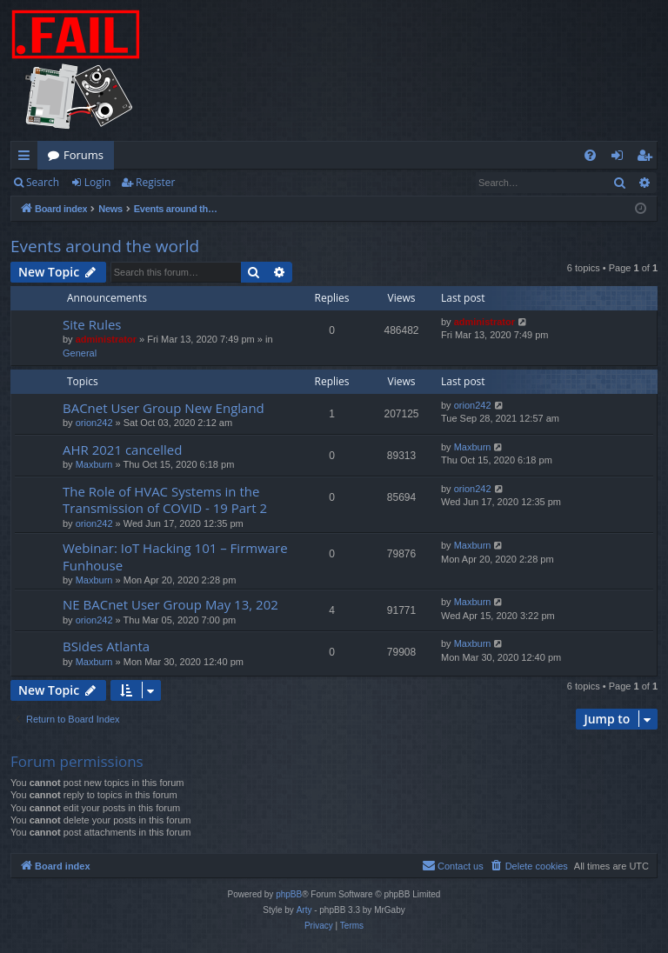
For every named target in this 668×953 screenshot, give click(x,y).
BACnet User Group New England (163, 408)
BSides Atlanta (106, 646)
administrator (106, 339)
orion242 (94, 422)
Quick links (27, 158)
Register (155, 182)
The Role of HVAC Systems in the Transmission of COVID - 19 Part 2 (165, 499)
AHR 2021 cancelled (122, 449)
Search (42, 182)
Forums (83, 155)
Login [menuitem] (621, 158)
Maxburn (94, 464)
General (80, 353)
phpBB (289, 894)
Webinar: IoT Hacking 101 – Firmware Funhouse (175, 556)
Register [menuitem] (648, 158)
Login (97, 182)
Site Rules (92, 324)
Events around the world (104, 246)
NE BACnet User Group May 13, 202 (170, 604)
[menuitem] (590, 155)
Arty (304, 910)
